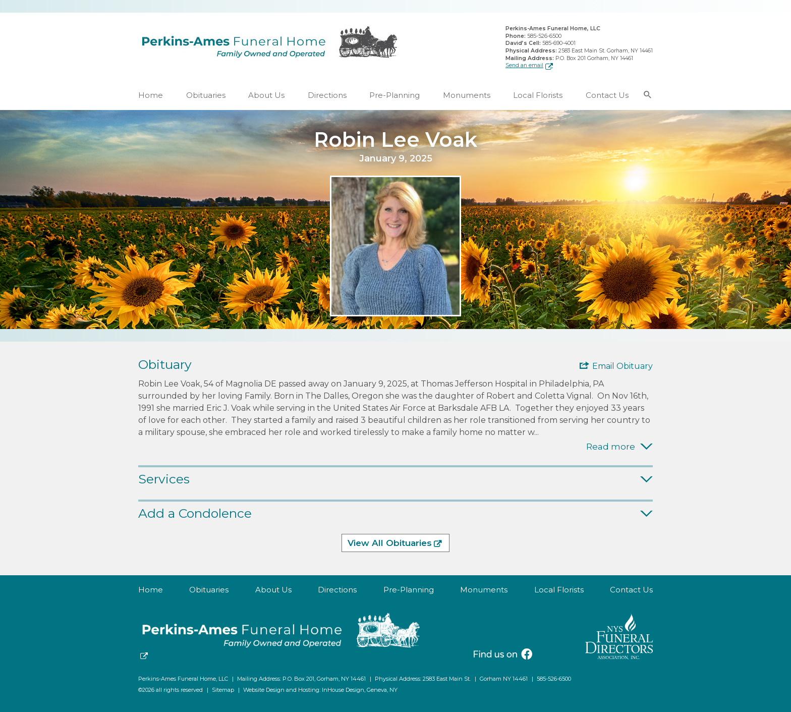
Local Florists (537, 95)
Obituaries (205, 95)
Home (150, 95)
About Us (266, 95)
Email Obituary (622, 366)
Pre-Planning (394, 95)
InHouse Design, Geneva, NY (360, 689)
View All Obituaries (390, 543)
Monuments (466, 95)
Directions (327, 95)
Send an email (524, 65)
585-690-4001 (559, 43)
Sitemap (223, 689)
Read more (610, 447)
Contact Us (607, 95)
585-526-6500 (544, 36)
